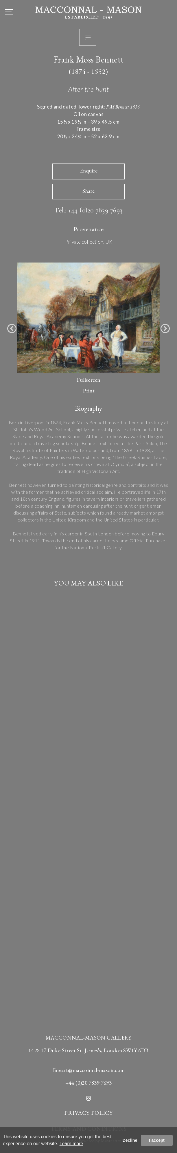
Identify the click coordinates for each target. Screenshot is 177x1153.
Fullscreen (88, 379)
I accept (157, 1140)
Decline (129, 1140)
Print (89, 390)
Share (88, 190)
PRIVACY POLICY (88, 1113)
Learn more (71, 1143)
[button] (11, 328)
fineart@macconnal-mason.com (88, 1070)
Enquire (88, 170)
